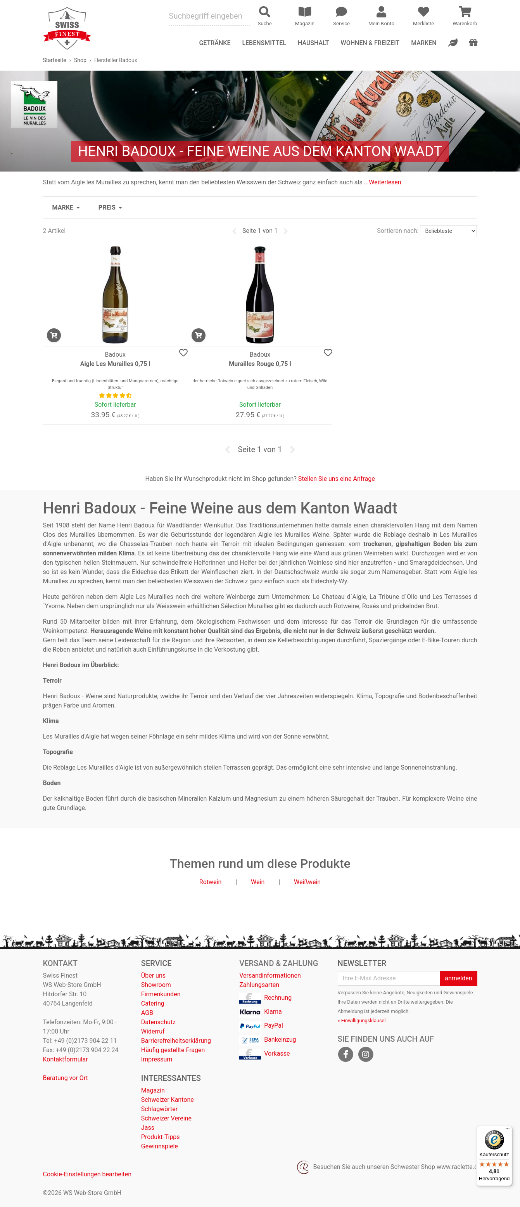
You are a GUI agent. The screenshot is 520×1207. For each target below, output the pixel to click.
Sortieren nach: (397, 230)
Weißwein (307, 882)
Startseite (54, 60)
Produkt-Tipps (160, 1137)
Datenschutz (158, 1022)
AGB (147, 1012)
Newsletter (362, 963)
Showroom (156, 984)
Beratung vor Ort (65, 1078)
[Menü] (507, 1130)
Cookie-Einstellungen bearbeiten (87, 1174)
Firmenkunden (161, 994)
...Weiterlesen (382, 182)
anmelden (458, 978)
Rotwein (210, 882)
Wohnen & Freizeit (370, 43)
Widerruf (153, 1031)
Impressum (157, 1059)
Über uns (153, 975)
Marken (423, 43)
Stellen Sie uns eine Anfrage (336, 478)
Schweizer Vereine (166, 1118)
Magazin (153, 1090)
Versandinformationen (270, 975)
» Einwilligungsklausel (362, 1020)
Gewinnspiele (159, 1146)
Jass (147, 1127)
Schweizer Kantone (167, 1099)
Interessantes (171, 1078)
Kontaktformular (65, 1059)
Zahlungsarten (259, 984)
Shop (80, 60)
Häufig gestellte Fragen (173, 1050)
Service (156, 963)
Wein (257, 882)
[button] (66, 208)
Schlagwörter (159, 1109)
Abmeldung (350, 1011)
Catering (152, 1003)
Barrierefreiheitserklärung (176, 1040)
